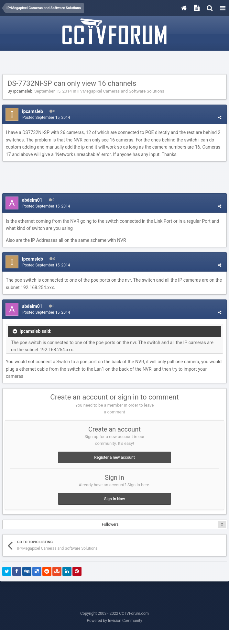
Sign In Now (114, 499)
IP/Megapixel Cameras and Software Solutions (120, 91)
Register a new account (114, 457)
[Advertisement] (114, 63)
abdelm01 (32, 200)
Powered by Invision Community (114, 620)
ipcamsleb (22, 91)
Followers (110, 524)
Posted (46, 117)
